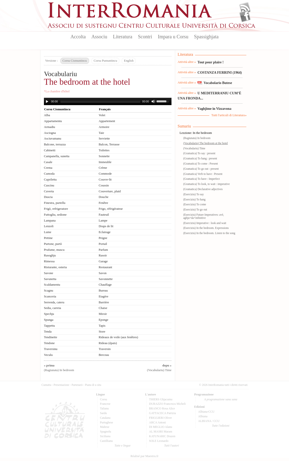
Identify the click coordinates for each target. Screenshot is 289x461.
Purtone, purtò (53, 244)
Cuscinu (49, 185)
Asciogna (50, 133)
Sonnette (104, 156)
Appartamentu (53, 121)
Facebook (245, 16)
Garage (103, 261)
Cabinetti (49, 150)
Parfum (103, 249)
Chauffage (105, 284)
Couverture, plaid (110, 191)
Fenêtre (103, 203)
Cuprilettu (50, 179)
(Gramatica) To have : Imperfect (201, 178)
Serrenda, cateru (54, 302)
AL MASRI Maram (160, 431)
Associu (99, 36)
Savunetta (50, 279)
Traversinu (50, 349)
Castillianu (106, 441)
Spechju (49, 314)
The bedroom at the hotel (87, 82)
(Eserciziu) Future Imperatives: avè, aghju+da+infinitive (203, 216)
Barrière (104, 302)
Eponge (103, 319)
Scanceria (50, 296)
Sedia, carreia (52, 308)
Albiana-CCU (206, 411)
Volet (102, 115)
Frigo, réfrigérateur (111, 208)
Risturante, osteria (55, 267)
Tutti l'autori (171, 445)
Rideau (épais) (108, 343)
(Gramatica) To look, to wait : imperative (206, 183)
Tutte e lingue (123, 445)
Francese (105, 403)
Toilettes (104, 150)
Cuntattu (46, 384)
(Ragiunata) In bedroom (196, 138)
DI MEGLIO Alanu (160, 427)
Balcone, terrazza (55, 144)
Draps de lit (106, 226)
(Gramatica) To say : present (199, 153)
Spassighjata (206, 36)
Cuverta (49, 191)
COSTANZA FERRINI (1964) (219, 72)
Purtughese (106, 422)
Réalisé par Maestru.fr (144, 456)
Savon (102, 273)
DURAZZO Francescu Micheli (167, 403)
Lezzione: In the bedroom (196, 133)
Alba (47, 115)
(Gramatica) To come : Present (200, 163)
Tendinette (50, 337)
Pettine (48, 238)
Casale (48, 162)
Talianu (104, 408)
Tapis (102, 325)
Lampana (50, 220)
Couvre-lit (105, 179)
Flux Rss (245, 8)
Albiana (203, 416)
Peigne (103, 238)
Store (102, 331)
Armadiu (49, 127)
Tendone (49, 343)
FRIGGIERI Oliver (160, 417)
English (128, 60)
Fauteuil (104, 214)
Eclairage (104, 232)
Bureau (103, 290)
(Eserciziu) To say (193, 194)
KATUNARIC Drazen (162, 436)
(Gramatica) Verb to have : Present (202, 173)
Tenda (48, 331)
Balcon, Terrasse (109, 144)
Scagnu (48, 290)
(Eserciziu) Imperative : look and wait (204, 223)
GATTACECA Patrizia (162, 413)
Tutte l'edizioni (220, 425)
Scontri (145, 36)
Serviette (104, 138)
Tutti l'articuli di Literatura (228, 115)
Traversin (105, 349)
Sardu (103, 413)
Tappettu (49, 325)
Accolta (78, 36)
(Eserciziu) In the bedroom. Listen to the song (209, 233)
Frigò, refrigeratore (56, 208)
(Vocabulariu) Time (194, 148)
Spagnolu (105, 431)
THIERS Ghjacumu (160, 399)
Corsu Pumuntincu (105, 60)
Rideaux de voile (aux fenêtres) (118, 337)
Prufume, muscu (54, 249)
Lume (47, 232)
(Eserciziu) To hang (194, 199)
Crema (48, 167)
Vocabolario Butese (218, 83)
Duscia (48, 197)
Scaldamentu (52, 284)
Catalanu (105, 417)
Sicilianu (105, 436)
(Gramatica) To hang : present (200, 158)
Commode (105, 173)
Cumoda (49, 173)
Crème (103, 167)
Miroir (103, 314)
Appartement (107, 121)
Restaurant (105, 267)
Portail (103, 244)
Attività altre (186, 62)
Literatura (122, 36)
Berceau (104, 355)
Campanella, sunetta (56, 156)
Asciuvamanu (52, 138)
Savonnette (106, 279)
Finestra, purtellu (54, 203)
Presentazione (61, 384)
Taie (101, 133)
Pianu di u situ (93, 384)
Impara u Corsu (173, 36)
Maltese (104, 427)
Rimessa (49, 261)
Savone (48, 273)
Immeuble (105, 162)
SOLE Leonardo (159, 441)
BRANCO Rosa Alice (162, 408)
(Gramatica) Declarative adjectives (203, 189)
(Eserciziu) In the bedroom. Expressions (206, 227)
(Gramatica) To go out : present (201, 168)
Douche (103, 197)
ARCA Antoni (157, 422)
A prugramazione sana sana (220, 399)
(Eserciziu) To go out (195, 209)
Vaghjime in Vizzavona (214, 109)
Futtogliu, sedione (55, 214)
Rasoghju (50, 255)
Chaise (103, 308)
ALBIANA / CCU (209, 421)
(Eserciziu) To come (194, 204)
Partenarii (77, 384)
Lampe (103, 220)
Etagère (103, 296)
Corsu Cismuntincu (75, 60)
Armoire (104, 127)
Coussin (104, 185)
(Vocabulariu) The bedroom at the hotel (205, 143)
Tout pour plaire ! (210, 62)
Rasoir (103, 255)
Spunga (48, 319)
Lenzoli (48, 226)
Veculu (48, 355)
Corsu (103, 399)
